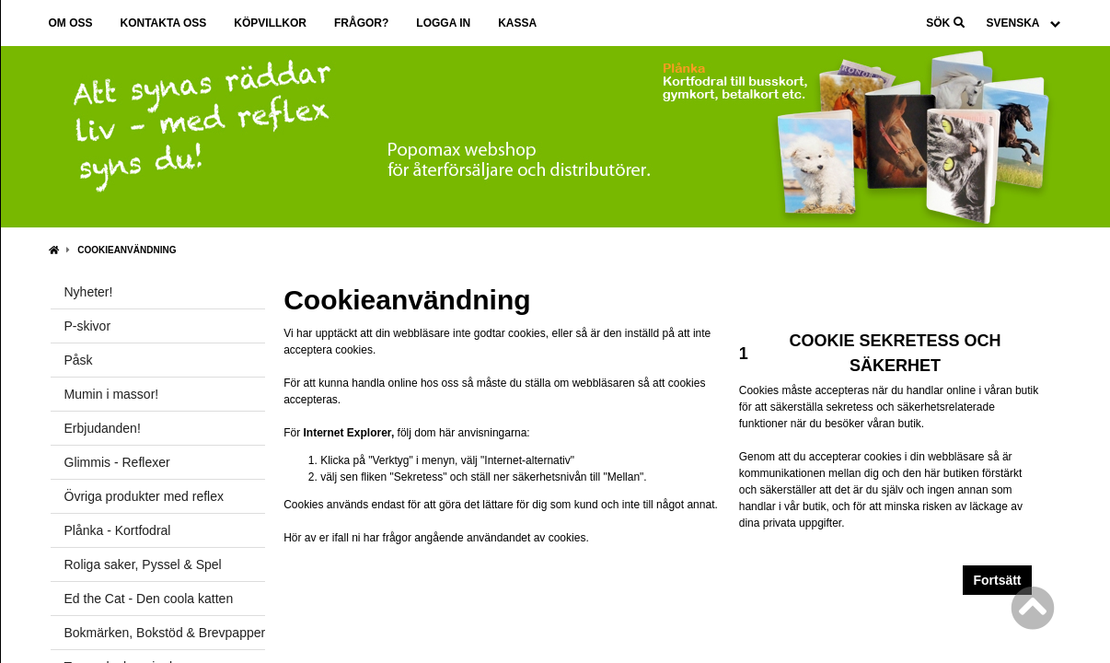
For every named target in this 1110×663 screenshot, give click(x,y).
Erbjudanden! (102, 428)
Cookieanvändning (126, 250)
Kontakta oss (164, 23)
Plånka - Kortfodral (117, 530)
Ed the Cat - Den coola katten (149, 598)
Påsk (78, 360)
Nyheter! (88, 292)
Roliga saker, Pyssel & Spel (143, 564)
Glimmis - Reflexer (117, 462)
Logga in (443, 23)
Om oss (71, 23)
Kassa (517, 23)
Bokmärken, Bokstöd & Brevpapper (165, 632)
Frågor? (361, 23)
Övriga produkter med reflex (144, 496)
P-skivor (87, 326)
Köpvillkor (270, 23)
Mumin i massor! (111, 394)
